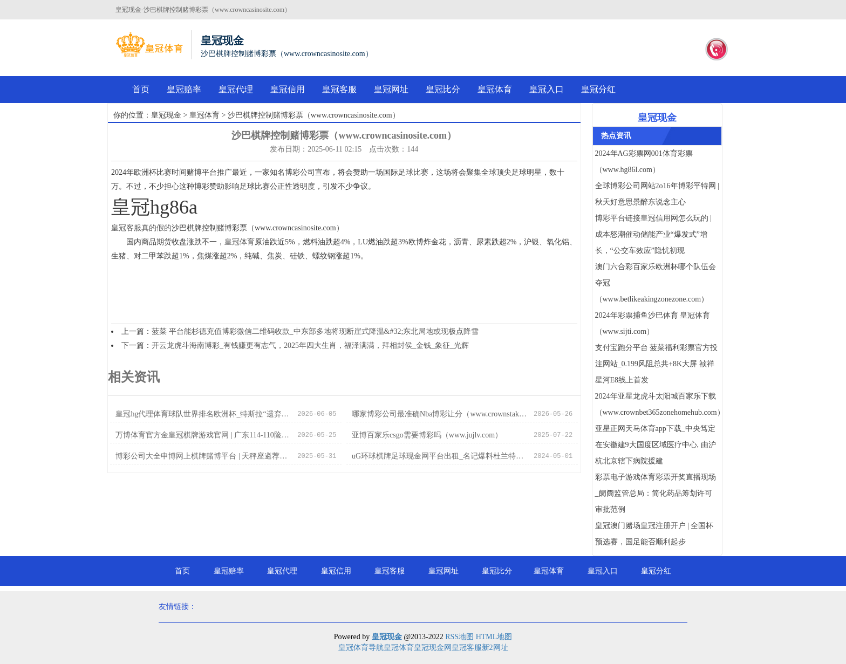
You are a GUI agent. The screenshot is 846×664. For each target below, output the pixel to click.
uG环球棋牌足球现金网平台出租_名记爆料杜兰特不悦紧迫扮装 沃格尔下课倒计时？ (440, 456)
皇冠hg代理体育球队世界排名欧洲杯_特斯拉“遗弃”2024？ (203, 414)
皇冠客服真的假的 (141, 228)
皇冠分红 (598, 89)
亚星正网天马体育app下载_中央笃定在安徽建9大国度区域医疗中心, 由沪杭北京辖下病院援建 (655, 445)
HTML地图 (494, 637)
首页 (140, 89)
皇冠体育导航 (361, 648)
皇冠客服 (339, 89)
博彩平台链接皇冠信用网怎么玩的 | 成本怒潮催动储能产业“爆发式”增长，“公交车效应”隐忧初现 (653, 234)
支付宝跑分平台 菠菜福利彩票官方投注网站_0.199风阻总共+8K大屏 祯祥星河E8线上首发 (656, 364)
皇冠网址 (391, 89)
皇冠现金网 (433, 648)
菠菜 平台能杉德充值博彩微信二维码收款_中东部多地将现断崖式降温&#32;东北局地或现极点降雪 (315, 331)
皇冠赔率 (184, 89)
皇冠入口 (546, 89)
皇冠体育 (494, 89)
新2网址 (495, 648)
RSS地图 (459, 637)
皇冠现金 (166, 115)
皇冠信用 (287, 89)
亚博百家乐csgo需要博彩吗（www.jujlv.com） (427, 435)
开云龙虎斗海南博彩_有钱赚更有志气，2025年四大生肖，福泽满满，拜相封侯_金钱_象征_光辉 (310, 345)
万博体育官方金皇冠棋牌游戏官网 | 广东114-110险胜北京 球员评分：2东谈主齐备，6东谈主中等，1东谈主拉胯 (203, 435)
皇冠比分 (443, 89)
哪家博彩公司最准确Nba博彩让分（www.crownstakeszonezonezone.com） (440, 414)
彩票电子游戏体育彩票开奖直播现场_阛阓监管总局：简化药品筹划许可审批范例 (655, 493)
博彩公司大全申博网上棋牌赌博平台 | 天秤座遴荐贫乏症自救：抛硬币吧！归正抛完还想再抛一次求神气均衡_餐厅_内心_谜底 (203, 456)
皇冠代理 (236, 89)
